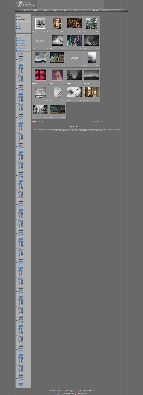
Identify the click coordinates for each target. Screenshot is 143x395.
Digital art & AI (110, 129)
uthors (19, 38)
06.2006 (21, 342)
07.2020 (21, 138)
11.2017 (21, 177)
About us (19, 28)
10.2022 (21, 106)
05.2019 (21, 155)
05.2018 (21, 169)
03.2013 (21, 244)
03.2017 (21, 186)
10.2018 (21, 164)
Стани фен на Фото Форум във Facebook (65, 393)
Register (19, 17)
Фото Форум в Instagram (82, 393)
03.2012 (21, 259)
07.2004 (21, 370)
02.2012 (21, 260)
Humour (97, 130)
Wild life (59, 129)
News (19, 23)
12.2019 (21, 147)
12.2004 (21, 365)
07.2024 (21, 80)
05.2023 (21, 97)
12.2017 (21, 176)
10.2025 (21, 62)
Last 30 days (20, 53)
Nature (54, 129)
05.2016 (21, 198)
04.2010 (21, 286)
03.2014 (21, 230)
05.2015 (21, 213)
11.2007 (21, 322)
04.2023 (21, 98)
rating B (65, 10)
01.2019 (21, 159)
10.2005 (21, 352)
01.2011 (21, 275)
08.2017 (21, 181)
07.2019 (21, 153)
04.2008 (21, 315)
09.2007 (21, 325)
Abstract (56, 130)
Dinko (51, 48)
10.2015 (21, 207)
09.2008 (21, 310)
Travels (68, 130)
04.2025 (21, 69)
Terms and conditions (90, 390)
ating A (19, 46)
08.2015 (21, 210)
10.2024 (21, 77)
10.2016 (21, 193)
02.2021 (21, 129)
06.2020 (21, 139)
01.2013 (21, 246)
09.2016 (21, 194)
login (25, 10)
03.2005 (21, 360)
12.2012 (21, 249)
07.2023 (21, 95)
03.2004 (21, 375)
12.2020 (21, 133)
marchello (34, 83)
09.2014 (21, 223)
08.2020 (21, 137)
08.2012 (21, 253)
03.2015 (21, 215)
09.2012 (21, 252)
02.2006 (21, 347)
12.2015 (21, 205)
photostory (95, 10)
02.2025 (21, 71)
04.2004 (21, 373)
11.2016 (21, 192)
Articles (19, 24)
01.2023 (21, 101)
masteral (51, 65)
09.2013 (21, 237)
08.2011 (21, 268)
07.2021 (21, 124)
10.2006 (21, 338)
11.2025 (21, 61)
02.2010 (21, 289)
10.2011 (21, 265)
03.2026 (21, 56)
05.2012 (21, 256)
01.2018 (21, 174)
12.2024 (21, 75)
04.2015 (21, 214)
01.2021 (21, 130)
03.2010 (21, 288)
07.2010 (21, 283)
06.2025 (21, 67)
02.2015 (21, 216)
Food (85, 129)
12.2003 (21, 379)
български (105, 10)
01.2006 (21, 348)
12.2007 (21, 321)
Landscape (49, 129)
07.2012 (21, 254)
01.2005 (21, 362)
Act (115, 129)
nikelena (51, 83)
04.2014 (21, 228)
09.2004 (21, 368)
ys (32, 100)
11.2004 (21, 366)
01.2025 (21, 72)
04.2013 (21, 243)
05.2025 (21, 68)
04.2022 (21, 112)
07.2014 (21, 225)
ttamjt (85, 31)
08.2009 (21, 297)
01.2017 (21, 188)
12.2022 (21, 104)
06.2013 (21, 241)
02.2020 (21, 144)
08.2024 (21, 79)
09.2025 (21, 63)
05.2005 (21, 358)
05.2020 (21, 140)
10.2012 (21, 251)
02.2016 (21, 202)
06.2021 (21, 125)
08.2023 (21, 94)
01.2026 (21, 58)
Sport (72, 130)
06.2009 (21, 299)
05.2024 (21, 82)
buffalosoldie (86, 100)
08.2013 (21, 239)
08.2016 (21, 195)
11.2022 (21, 105)
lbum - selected (21, 43)
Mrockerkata (52, 31)
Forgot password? (21, 19)
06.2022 (21, 110)
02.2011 (21, 274)
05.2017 (21, 184)
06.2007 (21, 328)
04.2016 (21, 199)
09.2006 (21, 339)
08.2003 (21, 384)
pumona (51, 117)
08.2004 (21, 369)
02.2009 (21, 303)
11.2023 (21, 90)
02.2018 (21, 173)
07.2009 (21, 298)
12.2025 (21, 60)
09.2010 (21, 281)
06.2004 (21, 371)
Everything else (62, 130)
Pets (101, 130)
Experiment (80, 129)
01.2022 (21, 116)
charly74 (34, 31)
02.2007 (21, 332)
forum (75, 10)
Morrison (68, 83)
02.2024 (21, 86)
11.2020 (21, 134)
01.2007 (21, 333)
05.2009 (21, 300)
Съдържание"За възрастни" (40, 40)
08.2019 (21, 152)
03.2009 (21, 302)
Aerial (99, 129)
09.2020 (21, 136)
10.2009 (21, 294)
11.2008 (21, 308)
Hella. (33, 48)
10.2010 (21, 280)
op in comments (21, 41)
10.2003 (21, 381)
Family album (91, 130)
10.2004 (21, 367)
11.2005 (21, 351)
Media (35, 10)
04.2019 (21, 156)
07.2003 (21, 385)
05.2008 (21, 314)
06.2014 (21, 226)
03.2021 (21, 128)
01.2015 (21, 217)
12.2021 (21, 118)
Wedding (104, 129)
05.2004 (21, 372)
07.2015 (21, 211)
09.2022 (21, 107)
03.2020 (21, 143)
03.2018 (21, 172)
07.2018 (21, 167)
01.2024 (21, 87)
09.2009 (21, 296)
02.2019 (21, 158)
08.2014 (21, 224)
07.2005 (21, 356)
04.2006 (21, 344)
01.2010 (21, 290)
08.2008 (21, 311)
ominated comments (22, 48)
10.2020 (21, 135)
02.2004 (21, 376)
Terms (19, 26)
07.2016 (21, 196)
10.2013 (21, 236)
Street (35, 129)
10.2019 (21, 149)
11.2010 (21, 279)
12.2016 (21, 191)
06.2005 (21, 357)
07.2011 (21, 269)
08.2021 (21, 123)
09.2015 (21, 208)
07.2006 (21, 341)
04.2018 (21, 170)
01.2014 (21, 232)
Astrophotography (83, 130)
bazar (85, 10)
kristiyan (34, 117)
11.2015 (21, 206)
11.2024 (21, 76)
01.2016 (21, 203)
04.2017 (21, 185)
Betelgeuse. (86, 83)
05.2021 (21, 126)
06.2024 (21, 81)
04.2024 (21, 83)
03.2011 (21, 273)
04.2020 (21, 141)
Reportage (39, 129)
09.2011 (21, 266)
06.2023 (21, 96)
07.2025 (21, 66)
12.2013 (21, 234)
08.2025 (21, 65)
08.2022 (21, 108)
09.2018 (21, 165)
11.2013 (21, 235)
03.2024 (21, 85)
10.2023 (21, 91)
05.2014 (21, 227)
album (45, 10)
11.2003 (21, 380)
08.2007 (21, 326)
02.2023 (21, 100)
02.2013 (21, 245)
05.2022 (21, 111)
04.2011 (21, 272)
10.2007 (21, 323)
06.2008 (21, 313)
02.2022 (21, 115)
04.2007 (21, 330)
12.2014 (21, 220)
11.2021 (21, 119)
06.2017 (21, 183)
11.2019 (21, 148)
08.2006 (21, 340)
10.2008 (21, 309)
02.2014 (21, 231)
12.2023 (21, 89)
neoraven (34, 65)
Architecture (74, 129)
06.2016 (21, 197)
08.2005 (21, 355)
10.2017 (21, 178)
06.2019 (21, 154)
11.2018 (21, 163)
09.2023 (21, 92)
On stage (76, 130)
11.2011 (21, 264)
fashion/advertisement (92, 129)
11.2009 (21, 293)
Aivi (68, 31)
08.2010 (21, 282)
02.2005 (21, 361)
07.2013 (21, 240)
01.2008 (21, 319)
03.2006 (21, 346)
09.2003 (21, 383)
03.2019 (21, 157)
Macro (63, 129)
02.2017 (21, 187)
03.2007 (21, 331)
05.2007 (21, 329)
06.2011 (21, 270)
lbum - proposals (21, 45)
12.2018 (21, 162)
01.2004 (21, 377)
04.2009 (21, 301)
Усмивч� (69, 100)
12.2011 (21, 263)
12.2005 (21, 350)
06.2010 (21, 284)
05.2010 (21, 285)
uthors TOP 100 (21, 40)
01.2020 (21, 145)
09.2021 (21, 121)
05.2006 (21, 343)
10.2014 (21, 222)
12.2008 (21, 307)
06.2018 (21, 168)
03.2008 (21, 317)
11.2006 (21, 337)
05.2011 (21, 271)
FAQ (18, 29)
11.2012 (21, 250)
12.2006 (21, 336)
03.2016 (21, 201)
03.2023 (21, 99)
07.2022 (21, 109)
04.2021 (21, 127)
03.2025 (21, 70)
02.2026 (21, 57)
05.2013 (21, 242)
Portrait (44, 129)
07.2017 (21, 182)
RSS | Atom (40, 121)
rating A (55, 10)
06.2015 (21, 212)
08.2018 (21, 166)
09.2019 (21, 150)
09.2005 (21, 354)
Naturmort (68, 129)
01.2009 (21, 304)
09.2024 (21, 78)
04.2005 (21, 359)
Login (19, 16)
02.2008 (21, 318)
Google (101, 121)
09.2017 (21, 179)
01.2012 (21, 261)
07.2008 (21, 312)
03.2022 (21, 114)
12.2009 (21, 292)
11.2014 (21, 221)
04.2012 (21, 257)
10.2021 (21, 120)
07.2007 (21, 327)
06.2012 (21, 255)
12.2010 (21, 278)
